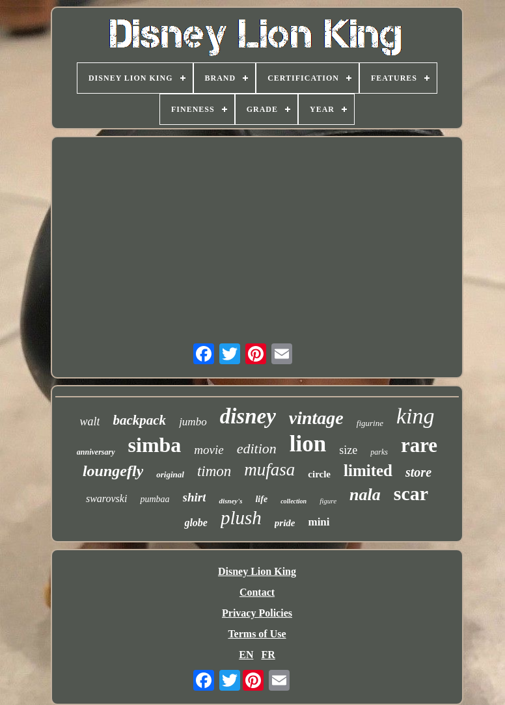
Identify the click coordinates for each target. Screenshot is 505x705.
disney (248, 416)
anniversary (96, 452)
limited (368, 470)
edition (257, 448)
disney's (230, 501)
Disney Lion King (257, 571)
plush (241, 517)
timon (214, 471)
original (170, 474)
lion (308, 444)
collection (293, 501)
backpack (139, 420)
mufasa (269, 469)
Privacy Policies (257, 613)
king (415, 416)
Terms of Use (257, 633)
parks (379, 452)
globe (196, 522)
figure (328, 501)
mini (318, 522)
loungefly (113, 470)
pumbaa (154, 499)
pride (285, 523)
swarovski (106, 498)
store (418, 472)
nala (365, 494)
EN (246, 654)
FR (268, 654)
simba (155, 445)
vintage (316, 418)
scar (411, 493)
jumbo (193, 422)
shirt (194, 497)
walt (89, 421)
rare (419, 445)
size (348, 450)
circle (319, 474)
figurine (370, 423)
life (261, 499)
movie (208, 450)
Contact (257, 592)
